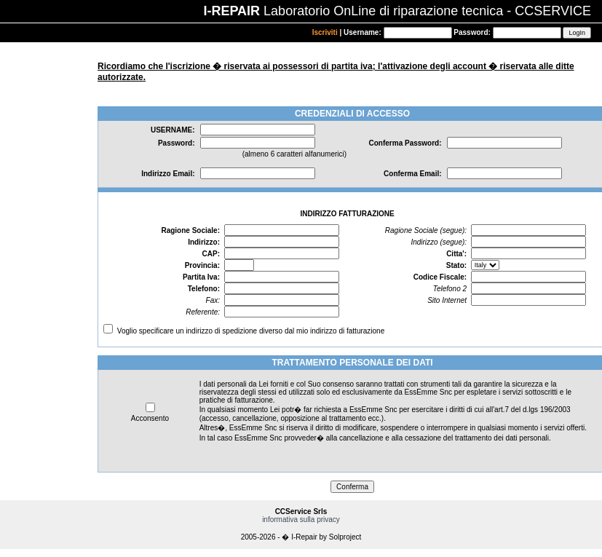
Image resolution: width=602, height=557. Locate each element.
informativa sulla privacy (301, 519)
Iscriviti (325, 32)
